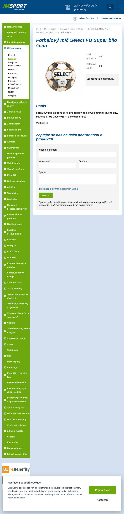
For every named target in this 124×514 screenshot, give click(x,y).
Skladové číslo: (91, 66)
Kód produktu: (91, 56)
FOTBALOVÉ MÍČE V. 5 (97, 29)
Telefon (83, 161)
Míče (73, 29)
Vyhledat (110, 7)
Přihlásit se (86, 18)
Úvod (38, 29)
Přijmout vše (102, 490)
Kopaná (63, 29)
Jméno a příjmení (48, 149)
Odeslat (46, 195)
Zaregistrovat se (110, 18)
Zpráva (42, 172)
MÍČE (80, 29)
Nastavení (102, 500)
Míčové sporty (50, 29)
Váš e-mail (44, 161)
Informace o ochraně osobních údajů (58, 188)
